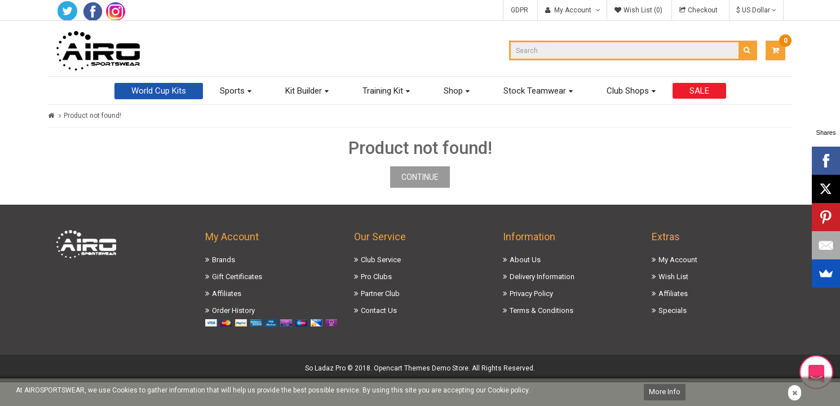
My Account (677, 259)
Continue (420, 177)
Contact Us (379, 310)
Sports (232, 91)
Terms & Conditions (541, 310)
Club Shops (628, 91)
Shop (453, 91)
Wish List (673, 276)
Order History (233, 310)
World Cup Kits (158, 91)
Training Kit (382, 91)
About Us (525, 259)
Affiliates (226, 293)
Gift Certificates (237, 276)
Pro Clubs (376, 276)
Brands (223, 259)
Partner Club (380, 293)
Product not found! (92, 116)
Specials (672, 310)
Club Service (381, 259)
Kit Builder (303, 91)
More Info (664, 391)
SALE (699, 91)
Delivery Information (542, 276)
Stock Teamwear (534, 91)
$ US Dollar (756, 10)
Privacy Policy (531, 293)
